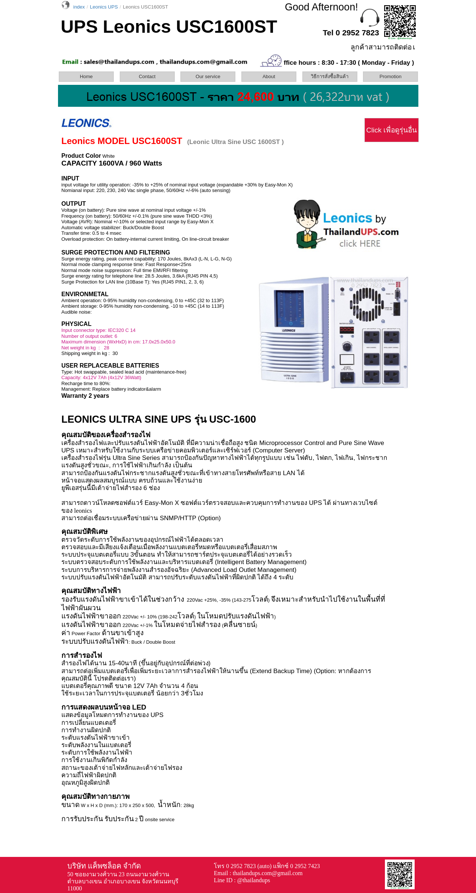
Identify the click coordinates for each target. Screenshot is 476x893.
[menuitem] (88, 76)
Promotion (391, 76)
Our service (208, 76)
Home (86, 76)
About (269, 76)
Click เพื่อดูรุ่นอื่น (391, 130)
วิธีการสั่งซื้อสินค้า (329, 76)
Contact (147, 76)
